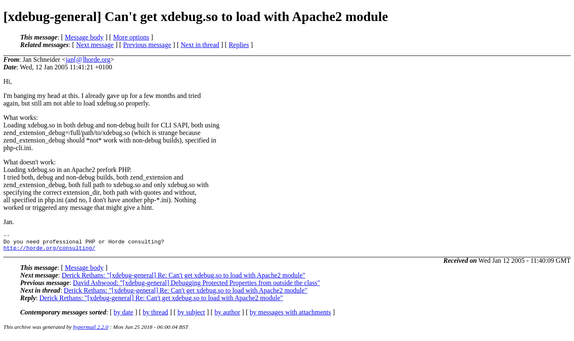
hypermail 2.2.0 (90, 331)
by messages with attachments (290, 316)
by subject (191, 316)
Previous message (147, 44)
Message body (84, 37)
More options (131, 37)
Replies (239, 44)
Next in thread (200, 44)
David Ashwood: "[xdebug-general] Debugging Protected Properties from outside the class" (196, 286)
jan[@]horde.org (88, 59)
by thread (155, 316)
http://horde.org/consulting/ (49, 251)
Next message (95, 44)
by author (227, 316)
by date (123, 316)
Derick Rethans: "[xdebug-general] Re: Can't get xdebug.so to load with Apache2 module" (183, 279)
